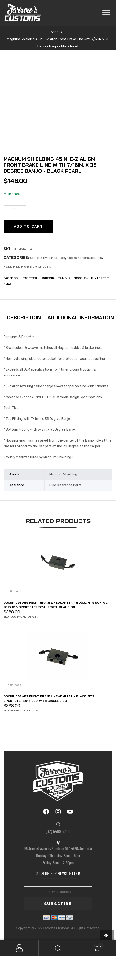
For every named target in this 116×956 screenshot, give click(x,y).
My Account (19, 948)
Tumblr (64, 278)
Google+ (81, 278)
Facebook (12, 278)
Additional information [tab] (80, 317)
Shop (54, 32)
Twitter (30, 278)
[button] (107, 935)
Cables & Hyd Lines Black (47, 258)
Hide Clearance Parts (65, 485)
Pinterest (100, 278)
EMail (8, 284)
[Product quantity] (15, 209)
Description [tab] (24, 317)
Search (58, 948)
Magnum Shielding (63, 474)
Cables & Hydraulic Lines (84, 258)
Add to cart (28, 226)
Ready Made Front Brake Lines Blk (27, 266)
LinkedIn (47, 278)
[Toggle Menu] (106, 12)
